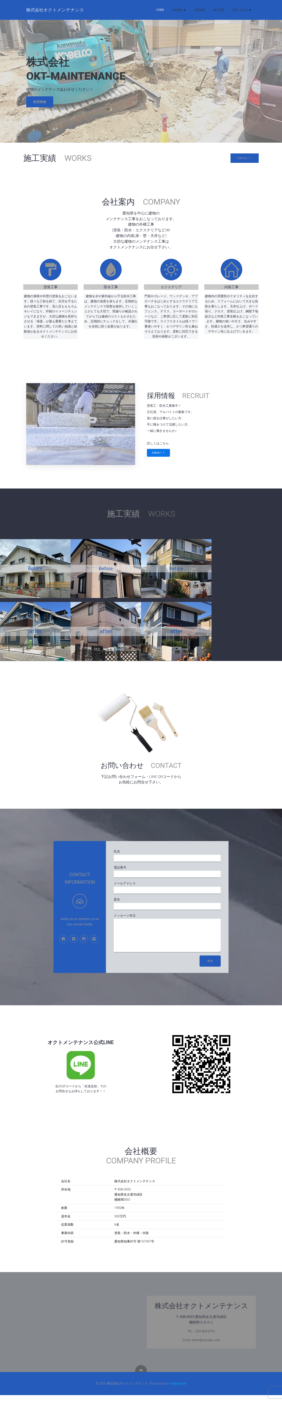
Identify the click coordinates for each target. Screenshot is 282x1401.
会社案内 (179, 9)
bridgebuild (177, 1389)
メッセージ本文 (167, 936)
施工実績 (218, 9)
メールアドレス (167, 887)
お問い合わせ (242, 9)
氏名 (167, 856)
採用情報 (199, 9)
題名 (167, 904)
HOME (160, 9)
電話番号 (167, 872)
